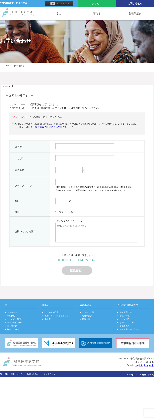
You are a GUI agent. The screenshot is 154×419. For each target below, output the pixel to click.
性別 (17, 212)
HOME (7, 66)
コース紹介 (125, 319)
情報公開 (86, 319)
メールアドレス (23, 185)
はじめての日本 (52, 312)
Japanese (58, 3)
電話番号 (19, 170)
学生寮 (48, 319)
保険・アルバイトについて (57, 316)
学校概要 (11, 316)
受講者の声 (125, 326)
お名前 (19, 146)
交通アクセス (50, 374)
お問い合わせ (33, 374)
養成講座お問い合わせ (130, 329)
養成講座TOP (126, 312)
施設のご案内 (13, 329)
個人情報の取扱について (47, 127)
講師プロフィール (128, 322)
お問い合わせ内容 (24, 231)
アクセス (97, 3)
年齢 (17, 201)
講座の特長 (125, 316)
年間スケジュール (15, 322)
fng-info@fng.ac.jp (144, 365)
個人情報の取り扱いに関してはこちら (77, 260)
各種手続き (87, 316)
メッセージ (12, 312)
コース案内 (12, 326)
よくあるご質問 (14, 319)
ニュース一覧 (88, 312)
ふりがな (19, 158)
